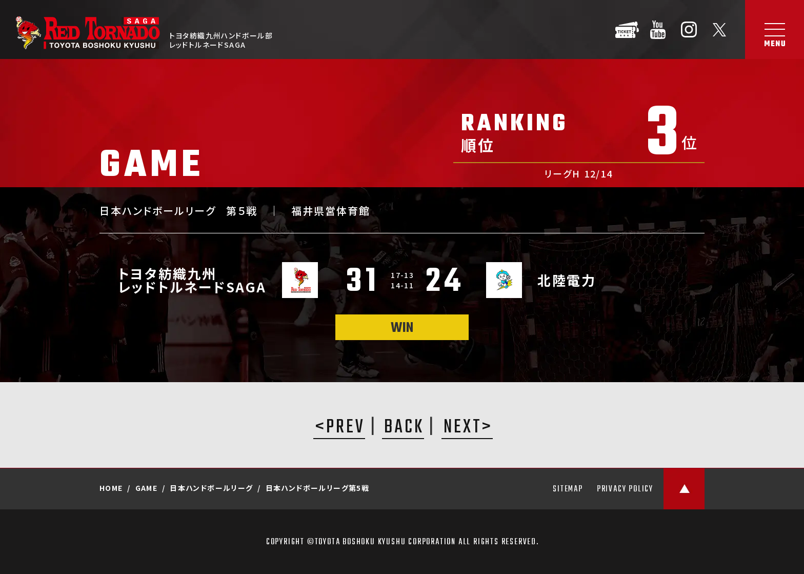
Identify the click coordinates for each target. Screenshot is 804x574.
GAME (146, 488)
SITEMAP (568, 489)
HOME (111, 488)
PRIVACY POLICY (625, 489)
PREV (345, 428)
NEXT (463, 428)
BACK (404, 428)
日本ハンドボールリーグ (211, 488)
